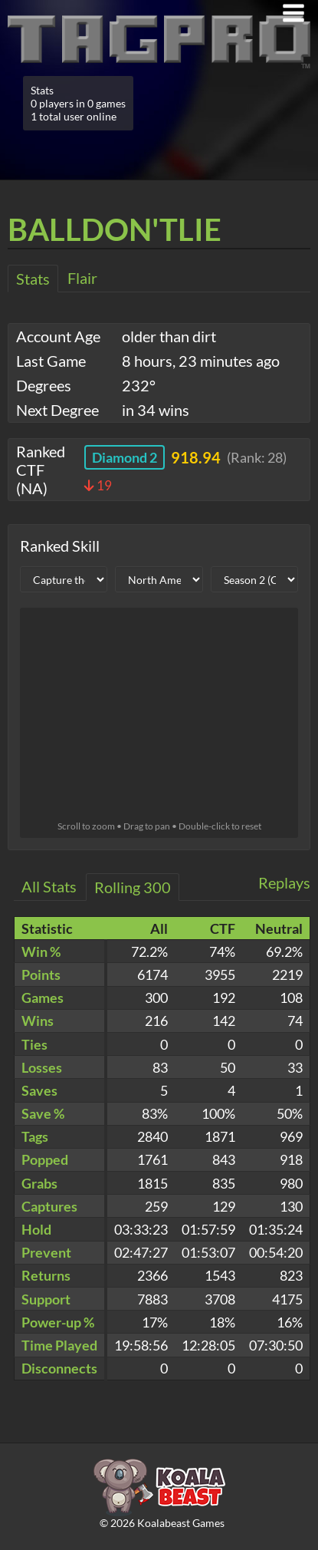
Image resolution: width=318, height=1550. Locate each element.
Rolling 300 (132, 887)
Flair (82, 278)
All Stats (49, 886)
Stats (33, 278)
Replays (284, 882)
